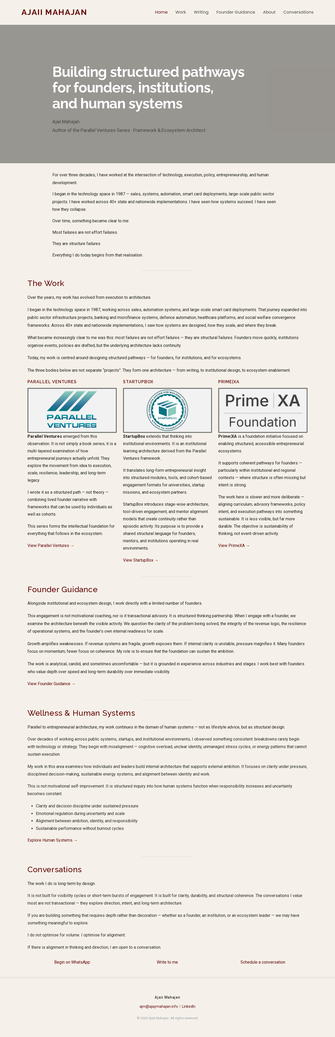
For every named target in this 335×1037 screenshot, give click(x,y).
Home (161, 12)
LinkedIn (189, 1006)
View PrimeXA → (234, 545)
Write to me (167, 962)
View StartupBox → (141, 560)
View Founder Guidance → (51, 683)
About (269, 12)
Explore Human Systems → (52, 840)
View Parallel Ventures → (50, 545)
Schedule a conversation (263, 962)
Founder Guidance (235, 12)
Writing (201, 12)
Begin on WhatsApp (72, 962)
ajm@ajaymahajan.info (158, 1006)
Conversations (298, 12)
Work (180, 12)
